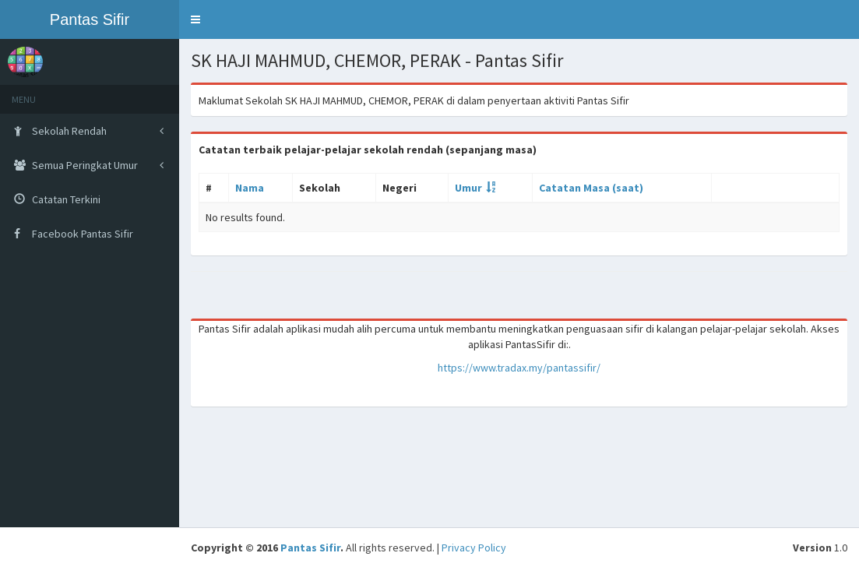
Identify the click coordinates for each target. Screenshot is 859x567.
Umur (468, 188)
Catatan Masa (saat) (591, 188)
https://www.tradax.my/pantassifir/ (519, 368)
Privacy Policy (474, 548)
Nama (249, 188)
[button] (195, 19)
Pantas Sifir (310, 548)
